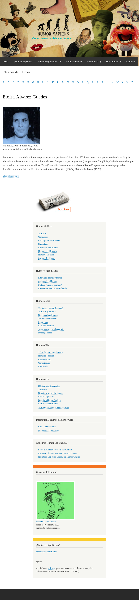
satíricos (51, 568)
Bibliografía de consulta (49, 386)
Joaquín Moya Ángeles (46, 521)
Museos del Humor (46, 258)
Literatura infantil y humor (50, 278)
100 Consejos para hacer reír (51, 329)
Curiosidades (44, 363)
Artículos (42, 233)
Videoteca (42, 389)
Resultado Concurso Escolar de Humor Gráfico (59, 457)
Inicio (5, 61)
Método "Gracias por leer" (50, 285)
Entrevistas (43, 244)
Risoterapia (43, 322)
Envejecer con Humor (48, 247)
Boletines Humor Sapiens (49, 400)
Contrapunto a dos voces (49, 240)
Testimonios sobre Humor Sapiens (53, 407)
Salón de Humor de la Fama (50, 352)
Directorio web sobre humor (50, 393)
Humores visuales (46, 255)
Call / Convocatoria (47, 426)
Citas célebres (44, 359)
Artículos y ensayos (47, 311)
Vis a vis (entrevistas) (47, 318)
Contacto (130, 61)
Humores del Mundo (47, 251)
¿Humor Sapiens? (23, 61)
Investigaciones (45, 333)
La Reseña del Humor (48, 403)
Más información (11, 176)
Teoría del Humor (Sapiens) (50, 308)
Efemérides (43, 366)
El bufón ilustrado (46, 325)
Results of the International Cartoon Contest (57, 453)
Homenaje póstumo (47, 356)
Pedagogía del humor (47, 281)
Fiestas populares (46, 396)
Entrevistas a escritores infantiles (53, 288)
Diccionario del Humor (46, 551)
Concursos (43, 237)
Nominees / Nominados (48, 430)
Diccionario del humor (48, 315)
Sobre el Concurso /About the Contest (55, 450)
